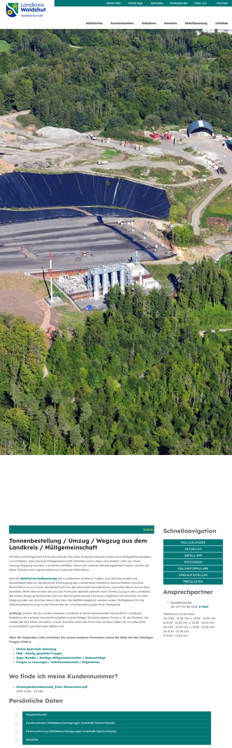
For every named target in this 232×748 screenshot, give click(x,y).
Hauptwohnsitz (36, 714)
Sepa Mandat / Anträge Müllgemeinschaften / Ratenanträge (60, 657)
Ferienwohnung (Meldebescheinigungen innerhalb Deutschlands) (71, 731)
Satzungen (193, 562)
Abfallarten (94, 23)
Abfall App (135, 3)
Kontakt (222, 3)
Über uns (200, 3)
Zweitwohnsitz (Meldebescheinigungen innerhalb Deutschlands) (70, 723)
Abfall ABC (113, 3)
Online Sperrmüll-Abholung (36, 649)
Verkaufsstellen (193, 575)
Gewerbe (170, 23)
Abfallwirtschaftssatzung (38, 578)
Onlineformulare (193, 568)
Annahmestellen (122, 23)
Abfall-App (193, 555)
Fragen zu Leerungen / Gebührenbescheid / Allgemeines (58, 662)
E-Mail (203, 606)
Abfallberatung (196, 23)
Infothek (221, 23)
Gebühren (149, 23)
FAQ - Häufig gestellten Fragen (39, 653)
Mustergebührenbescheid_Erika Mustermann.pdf (51, 687)
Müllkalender (179, 3)
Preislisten (193, 581)
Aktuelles (157, 3)
